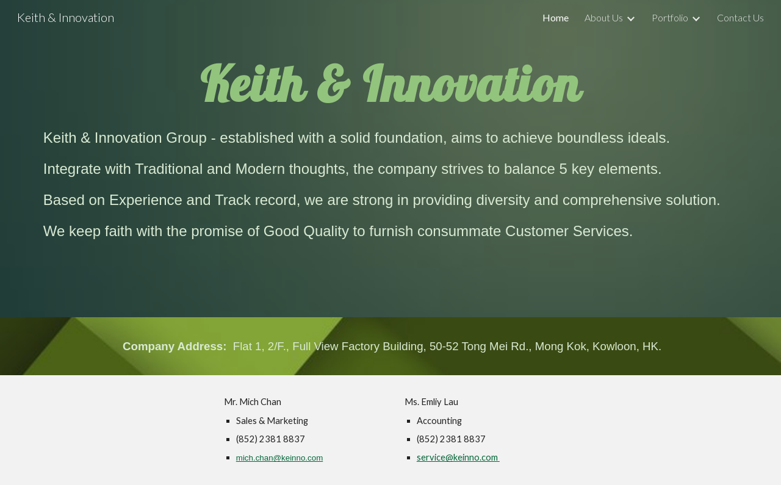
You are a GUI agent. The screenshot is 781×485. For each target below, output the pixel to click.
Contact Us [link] (740, 17)
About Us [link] (604, 17)
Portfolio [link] (670, 17)
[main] (390, 82)
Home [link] (555, 17)
